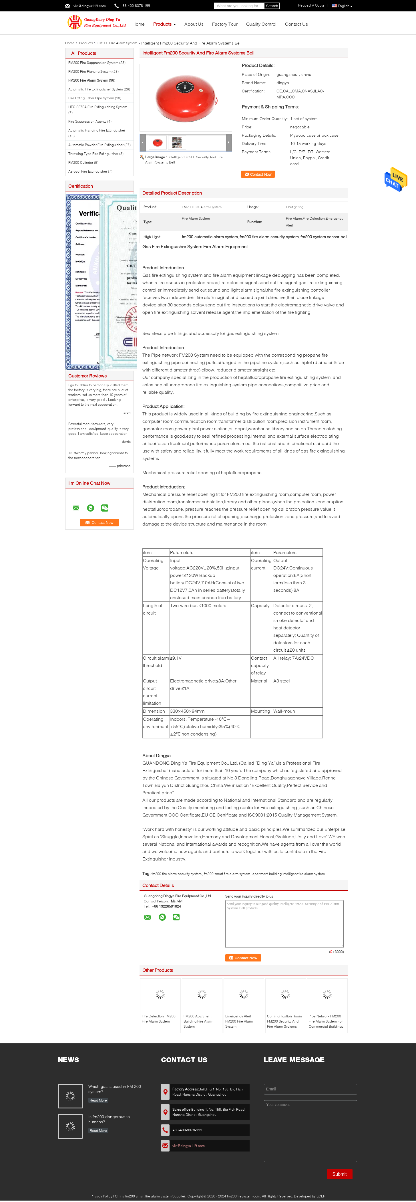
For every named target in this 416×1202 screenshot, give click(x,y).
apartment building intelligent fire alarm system (288, 874)
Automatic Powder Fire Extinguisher (96, 145)
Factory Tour (225, 24)
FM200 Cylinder (80, 162)
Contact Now (260, 174)
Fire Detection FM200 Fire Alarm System (159, 1018)
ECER (321, 1196)
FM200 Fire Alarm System (117, 43)
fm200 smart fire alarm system (227, 874)
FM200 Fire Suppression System (93, 62)
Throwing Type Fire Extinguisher (93, 153)
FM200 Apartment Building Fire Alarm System (198, 1021)
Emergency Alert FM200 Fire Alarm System (239, 1021)
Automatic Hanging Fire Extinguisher (96, 130)
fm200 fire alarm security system (177, 874)
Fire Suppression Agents (87, 121)
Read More (98, 1100)
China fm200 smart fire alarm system (143, 1196)
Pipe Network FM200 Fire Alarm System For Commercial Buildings (326, 1021)
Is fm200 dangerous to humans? (109, 1119)
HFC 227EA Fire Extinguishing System (97, 107)
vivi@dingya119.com (89, 6)
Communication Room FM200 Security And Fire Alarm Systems (284, 1021)
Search (272, 6)
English (345, 6)
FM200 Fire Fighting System (90, 71)
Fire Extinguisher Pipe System (91, 98)
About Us (194, 24)
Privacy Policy (101, 1196)
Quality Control (261, 24)
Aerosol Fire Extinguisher (87, 171)
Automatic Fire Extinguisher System (95, 89)
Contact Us (296, 24)
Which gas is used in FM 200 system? (114, 1089)
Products (162, 24)
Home (138, 24)
